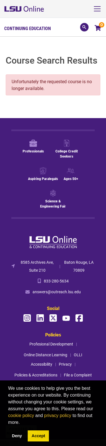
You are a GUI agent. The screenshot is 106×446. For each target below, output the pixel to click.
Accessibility (41, 364)
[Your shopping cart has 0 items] (98, 28)
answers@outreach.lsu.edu (57, 291)
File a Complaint (78, 375)
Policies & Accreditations (35, 375)
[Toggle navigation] (99, 9)
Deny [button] (17, 436)
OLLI (78, 354)
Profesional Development (51, 344)
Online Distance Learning (45, 354)
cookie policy (21, 415)
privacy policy (57, 415)
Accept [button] (38, 436)
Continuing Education (27, 28)
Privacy (65, 364)
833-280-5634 (56, 281)
